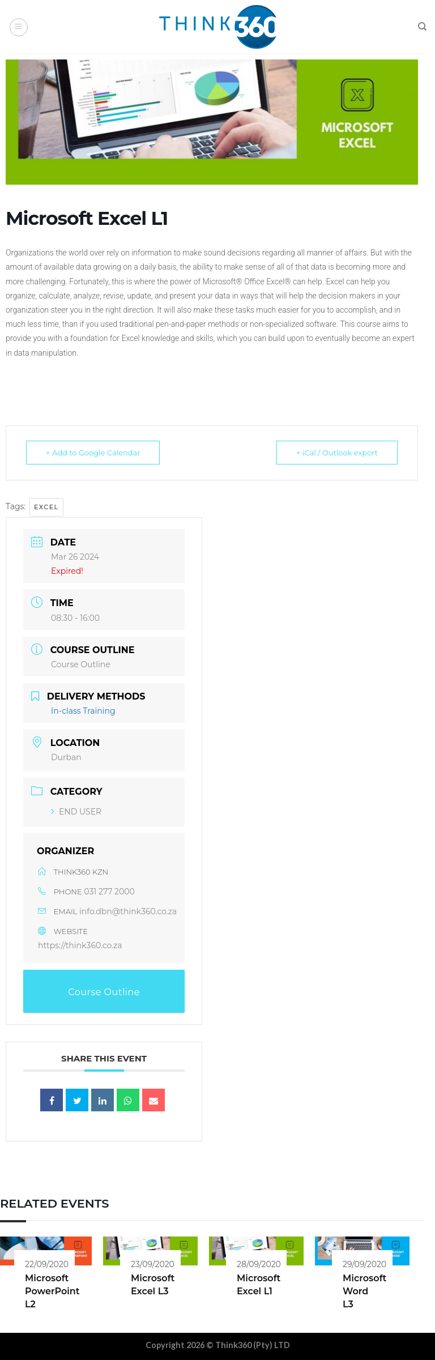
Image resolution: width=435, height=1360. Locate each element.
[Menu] (19, 27)
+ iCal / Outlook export (337, 452)
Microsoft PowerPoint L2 (52, 1291)
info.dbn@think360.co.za (128, 911)
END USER (76, 812)
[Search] (422, 26)
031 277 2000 (109, 891)
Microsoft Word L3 (364, 1291)
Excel (46, 507)
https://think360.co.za (80, 945)
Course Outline (80, 664)
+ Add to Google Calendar (93, 452)
